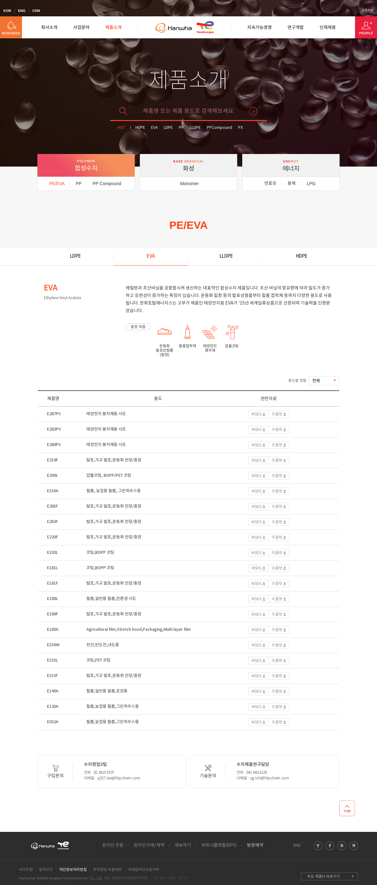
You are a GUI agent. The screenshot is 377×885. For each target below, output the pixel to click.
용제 (291, 183)
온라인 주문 (112, 845)
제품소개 (113, 27)
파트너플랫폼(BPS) (219, 845)
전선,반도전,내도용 (102, 645)
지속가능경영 (259, 27)
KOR (7, 11)
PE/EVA (57, 183)
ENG (21, 11)
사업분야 (81, 27)
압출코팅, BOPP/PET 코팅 (108, 475)
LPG (311, 183)
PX (240, 128)
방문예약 (255, 845)
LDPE (168, 128)
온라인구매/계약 (149, 845)
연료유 (270, 183)
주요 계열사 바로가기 (323, 877)
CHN (36, 11)
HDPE (140, 128)
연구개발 (295, 27)
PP (181, 128)
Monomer (189, 183)
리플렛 (277, 414)
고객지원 (367, 11)
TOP (347, 808)
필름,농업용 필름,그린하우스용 (112, 706)
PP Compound (107, 183)
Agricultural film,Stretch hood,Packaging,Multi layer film (138, 629)
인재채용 (328, 27)
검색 (253, 111)
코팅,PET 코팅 (98, 660)
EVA (154, 128)
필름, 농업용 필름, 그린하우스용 (113, 491)
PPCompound (219, 128)
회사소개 (49, 27)
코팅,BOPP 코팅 (100, 552)
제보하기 (183, 845)
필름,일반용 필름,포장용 (107, 691)
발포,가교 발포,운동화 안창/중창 (113, 460)
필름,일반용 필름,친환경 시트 (111, 598)
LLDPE (195, 128)
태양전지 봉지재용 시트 (106, 414)
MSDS (256, 414)
